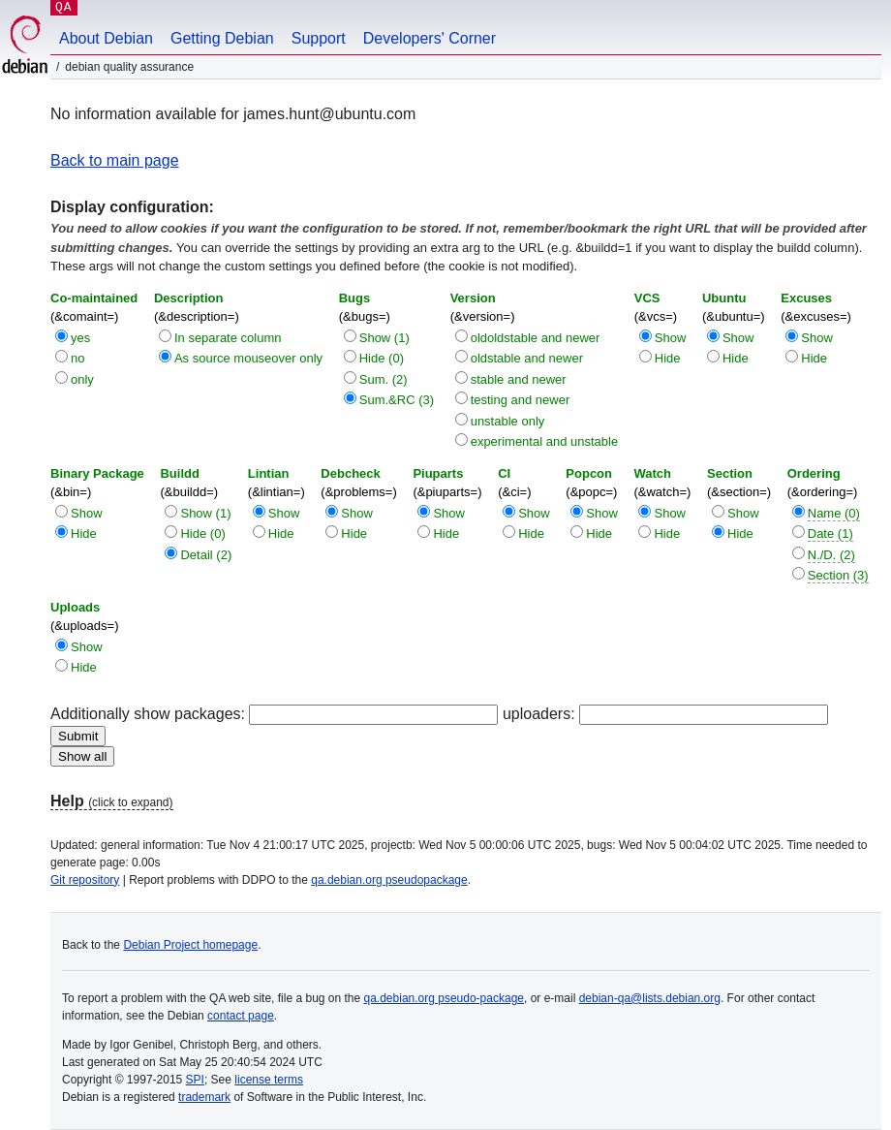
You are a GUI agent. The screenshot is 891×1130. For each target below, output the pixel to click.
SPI (195, 1079)
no (77, 358)
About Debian (106, 38)
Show (671, 337)
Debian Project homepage (190, 945)
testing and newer (520, 399)
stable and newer (519, 379)
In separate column (228, 337)
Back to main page (114, 160)
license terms (268, 1079)
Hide (668, 358)
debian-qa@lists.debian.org (650, 998)
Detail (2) (205, 555)
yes (80, 337)
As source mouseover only (248, 358)
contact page (240, 1015)
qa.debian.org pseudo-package (444, 998)
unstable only (508, 421)
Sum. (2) (383, 379)
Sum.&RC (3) (396, 399)
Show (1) (384, 337)
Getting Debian (222, 38)
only (82, 379)
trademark (204, 1097)
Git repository (84, 880)
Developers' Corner (429, 38)
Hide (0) (381, 358)
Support (319, 38)
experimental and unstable (545, 441)
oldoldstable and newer (535, 337)
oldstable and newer (527, 358)
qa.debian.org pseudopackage (389, 880)
